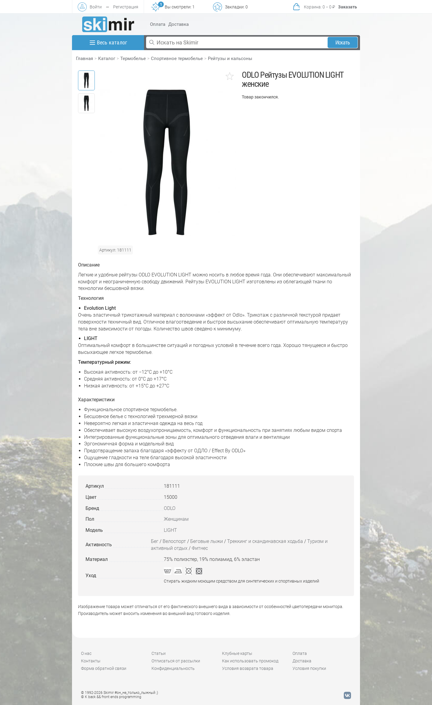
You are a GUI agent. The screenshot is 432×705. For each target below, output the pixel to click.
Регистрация (125, 7)
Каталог (106, 58)
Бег (154, 541)
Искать (342, 42)
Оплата (157, 24)
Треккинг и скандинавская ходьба (265, 541)
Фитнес (200, 548)
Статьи (159, 653)
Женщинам (176, 519)
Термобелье (133, 58)
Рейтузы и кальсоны (230, 58)
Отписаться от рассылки (176, 660)
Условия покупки (309, 668)
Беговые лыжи (206, 541)
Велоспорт (174, 541)
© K (111, 697)
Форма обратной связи (103, 668)
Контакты (90, 660)
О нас (86, 653)
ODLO (170, 508)
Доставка (178, 24)
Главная (84, 58)
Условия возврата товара (247, 668)
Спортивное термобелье (177, 58)
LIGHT (170, 530)
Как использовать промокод (250, 660)
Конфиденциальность (173, 668)
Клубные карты (237, 653)
